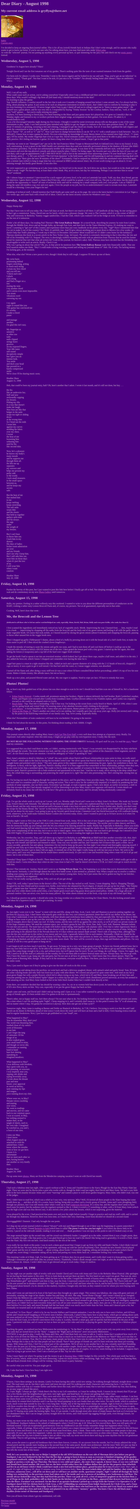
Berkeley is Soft (42, 1228)
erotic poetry (126, 52)
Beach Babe (17, 704)
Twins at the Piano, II (21, 711)
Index (3, 40)
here (108, 194)
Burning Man (23, 914)
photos (26, 1176)
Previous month (8, 1500)
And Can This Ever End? (65, 734)
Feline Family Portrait (21, 696)
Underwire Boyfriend (79, 1205)
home (6, 1505)
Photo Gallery (45, 592)
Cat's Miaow (17, 708)
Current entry (7, 43)
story (128, 741)
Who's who (101, 50)
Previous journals (8, 1503)
